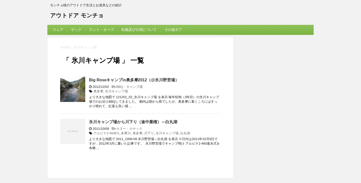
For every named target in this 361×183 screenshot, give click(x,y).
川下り (149, 133)
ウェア (58, 30)
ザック (76, 30)
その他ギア (173, 30)
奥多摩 (98, 91)
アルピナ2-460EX (106, 133)
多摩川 (126, 133)
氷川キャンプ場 (116, 91)
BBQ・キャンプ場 (129, 87)
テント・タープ (101, 30)
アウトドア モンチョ (77, 16)
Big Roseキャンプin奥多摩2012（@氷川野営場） (134, 80)
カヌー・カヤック (129, 129)
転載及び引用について (139, 30)
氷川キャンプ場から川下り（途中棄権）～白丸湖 (133, 122)
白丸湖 (185, 133)
